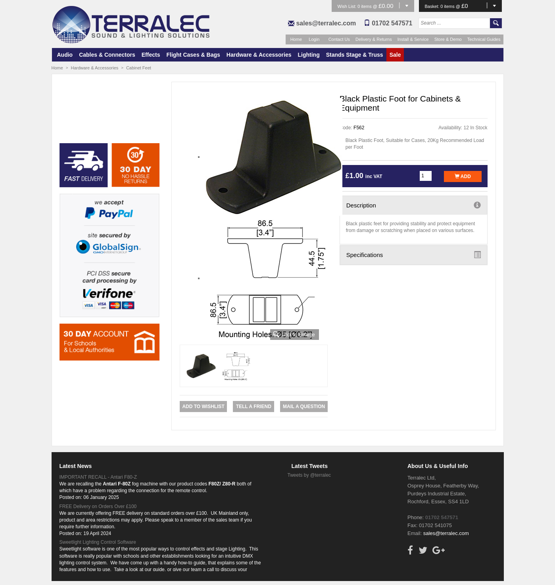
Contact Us (339, 39)
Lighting (309, 55)
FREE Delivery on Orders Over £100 (98, 506)
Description (413, 205)
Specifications (413, 254)
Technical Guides (484, 39)
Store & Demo (448, 39)
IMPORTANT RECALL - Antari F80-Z (98, 477)
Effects (151, 55)
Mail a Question (304, 406)
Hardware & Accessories (259, 55)
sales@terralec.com (326, 23)
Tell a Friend (253, 406)
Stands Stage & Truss (354, 55)
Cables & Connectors (107, 55)
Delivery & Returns (373, 39)
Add (463, 176)
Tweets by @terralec (309, 475)
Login (314, 39)
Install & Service (413, 39)
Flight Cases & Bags (193, 55)
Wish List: (348, 6)
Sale (395, 55)
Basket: (433, 6)
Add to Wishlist (203, 406)
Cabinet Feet (138, 68)
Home (296, 39)
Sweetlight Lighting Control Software (98, 542)
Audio (65, 55)
